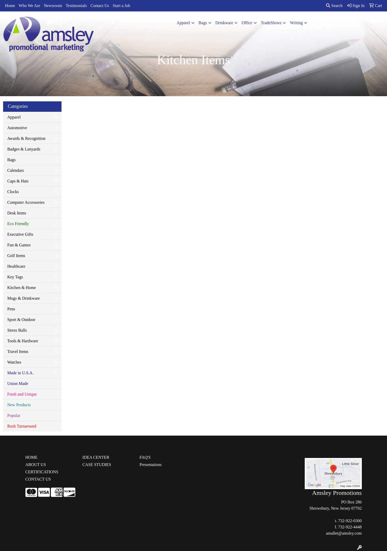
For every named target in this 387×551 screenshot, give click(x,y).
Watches (14, 362)
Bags (203, 23)
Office (247, 23)
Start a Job (121, 5)
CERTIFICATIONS (41, 472)
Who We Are (29, 5)
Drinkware (224, 23)
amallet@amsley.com (344, 533)
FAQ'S (145, 457)
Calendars (15, 170)
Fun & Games (19, 245)
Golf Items (16, 255)
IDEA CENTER (96, 457)
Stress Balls (17, 330)
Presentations (151, 464)
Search (334, 5)
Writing (296, 23)
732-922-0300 (350, 521)
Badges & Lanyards (23, 149)
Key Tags (15, 277)
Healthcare (16, 266)
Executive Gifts (20, 234)
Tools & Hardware (22, 341)
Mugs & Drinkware (23, 298)
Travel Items (17, 351)
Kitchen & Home (21, 287)
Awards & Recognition (26, 138)
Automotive (17, 128)
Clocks (13, 191)
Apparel (183, 23)
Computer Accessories (26, 202)
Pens (11, 309)
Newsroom (53, 5)
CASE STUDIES (97, 464)
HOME (31, 457)
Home (10, 5)
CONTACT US (38, 479)
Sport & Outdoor (21, 319)
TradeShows (271, 23)
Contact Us (100, 5)
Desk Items (16, 213)
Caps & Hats (18, 181)
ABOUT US (35, 464)
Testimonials (76, 5)
